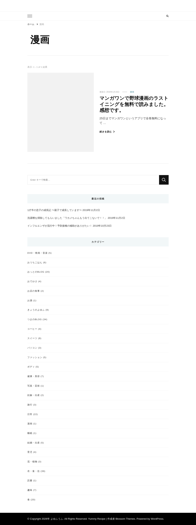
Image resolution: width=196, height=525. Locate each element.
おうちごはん (34, 262)
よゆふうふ (57, 518)
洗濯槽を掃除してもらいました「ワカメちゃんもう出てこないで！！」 (67, 217)
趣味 (29, 490)
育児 (29, 452)
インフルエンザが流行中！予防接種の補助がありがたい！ (59, 225)
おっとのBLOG (35, 272)
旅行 (29, 404)
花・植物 (32, 461)
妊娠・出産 (33, 395)
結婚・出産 (33, 442)
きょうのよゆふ (36, 310)
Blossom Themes (125, 518)
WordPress (157, 518)
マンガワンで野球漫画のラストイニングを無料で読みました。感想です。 (134, 104)
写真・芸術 (33, 385)
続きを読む (107, 131)
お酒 (29, 300)
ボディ (31, 366)
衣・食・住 (33, 471)
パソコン (32, 347)
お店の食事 (33, 291)
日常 (29, 414)
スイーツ (32, 338)
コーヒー (32, 329)
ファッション (34, 357)
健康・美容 (33, 376)
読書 (29, 480)
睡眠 (29, 433)
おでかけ (32, 281)
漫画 (132, 92)
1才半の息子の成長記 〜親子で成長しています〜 (54, 210)
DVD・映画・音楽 (37, 253)
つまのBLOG (34, 319)
